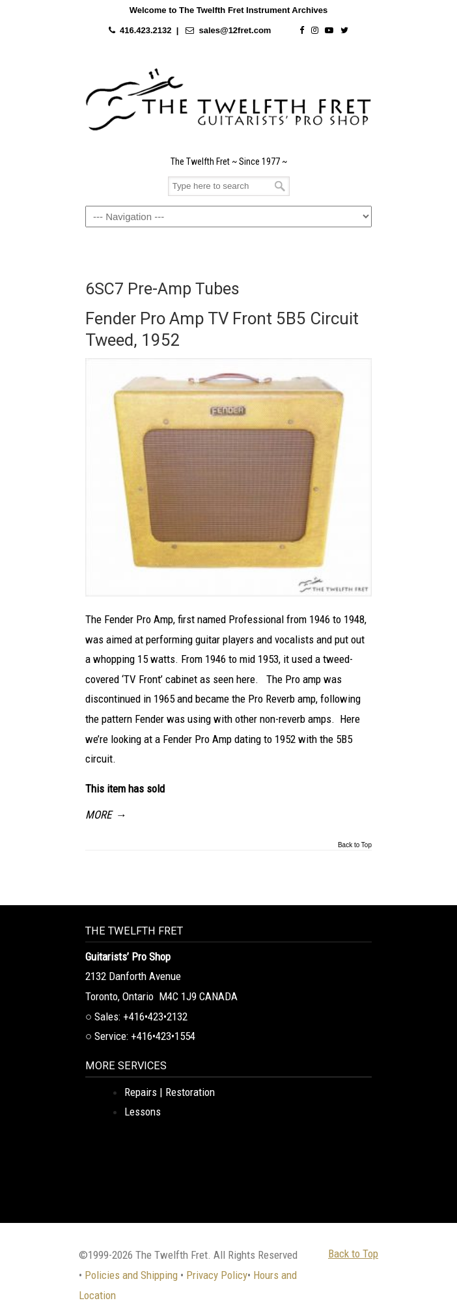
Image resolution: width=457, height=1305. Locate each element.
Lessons (142, 1111)
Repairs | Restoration (169, 1092)
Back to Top (355, 845)
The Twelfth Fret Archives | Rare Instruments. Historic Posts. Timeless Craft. (228, 99)
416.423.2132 (146, 30)
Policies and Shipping (131, 1275)
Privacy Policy (216, 1275)
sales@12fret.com (235, 30)
